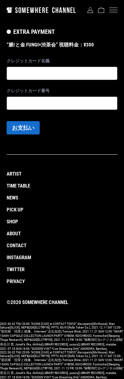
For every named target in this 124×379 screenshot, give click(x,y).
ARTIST (14, 174)
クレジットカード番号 (28, 90)
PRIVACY (16, 281)
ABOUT (14, 234)
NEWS (12, 198)
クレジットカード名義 (28, 60)
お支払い (23, 127)
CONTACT (16, 246)
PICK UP (15, 210)
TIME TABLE (18, 186)
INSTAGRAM (19, 258)
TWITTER (15, 269)
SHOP (12, 222)
